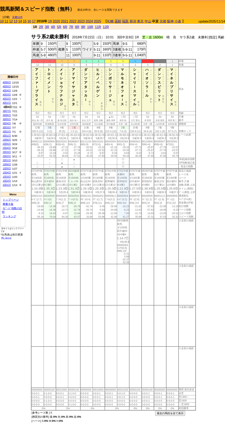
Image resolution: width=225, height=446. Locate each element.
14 (20, 21)
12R (106, 27)
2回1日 (7, 160)
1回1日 (7, 184)
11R (98, 27)
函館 (118, 21)
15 (25, 21)
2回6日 (7, 139)
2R (41, 27)
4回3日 (7, 94)
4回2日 (7, 98)
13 (15, 21)
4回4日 (7, 90)
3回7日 (7, 111)
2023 (81, 21)
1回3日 (7, 176)
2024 (89, 21)
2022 (72, 21)
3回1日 (7, 135)
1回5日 (7, 168)
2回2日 (7, 156)
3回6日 (7, 115)
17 (34, 21)
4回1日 (7, 102)
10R (90, 27)
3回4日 (7, 123)
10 (2, 21)
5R (59, 27)
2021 (64, 21)
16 (29, 21)
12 (11, 21)
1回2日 (7, 180)
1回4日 (7, 172)
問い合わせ (6, 238)
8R (77, 27)
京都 (163, 21)
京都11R (17, 17)
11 (6, 21)
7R (71, 27)
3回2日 (7, 131)
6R (65, 27)
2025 (97, 21)
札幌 (110, 21)
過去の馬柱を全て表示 (170, 413)
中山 (148, 21)
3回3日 (7, 127)
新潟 (133, 21)
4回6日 (7, 82)
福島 (125, 21)
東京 (140, 21)
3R (47, 27)
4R (53, 27)
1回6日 (7, 164)
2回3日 (7, 152)
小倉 (178, 21)
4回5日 (7, 86)
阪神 (170, 21)
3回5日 (7, 119)
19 (50, 21)
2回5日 (7, 143)
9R (83, 27)
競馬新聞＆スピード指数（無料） (37, 9)
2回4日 (7, 148)
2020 (56, 21)
